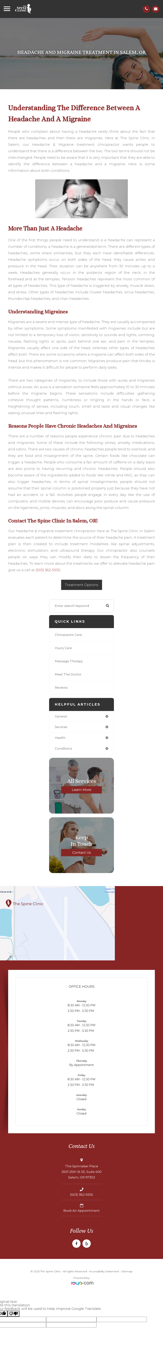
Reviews (61, 687)
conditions (63, 748)
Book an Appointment (81, 1210)
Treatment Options (81, 585)
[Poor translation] (13, 1314)
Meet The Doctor (68, 674)
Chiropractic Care (68, 635)
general (61, 716)
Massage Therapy (69, 661)
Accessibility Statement (104, 1271)
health (60, 738)
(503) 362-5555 (48, 570)
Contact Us (81, 852)
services (61, 727)
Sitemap (127, 1271)
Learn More (81, 790)
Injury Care (63, 648)
